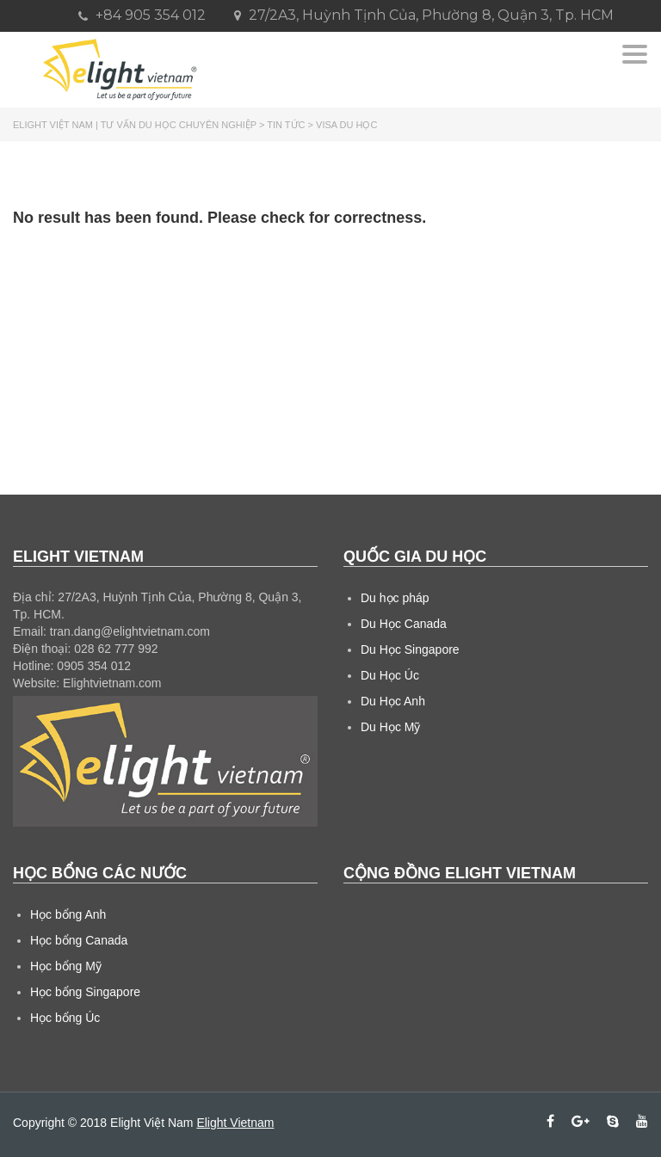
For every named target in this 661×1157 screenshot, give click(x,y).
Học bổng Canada (78, 940)
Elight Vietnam (235, 1122)
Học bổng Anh (68, 914)
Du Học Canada (404, 624)
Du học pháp (395, 598)
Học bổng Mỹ (66, 966)
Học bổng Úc (65, 1018)
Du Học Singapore (410, 649)
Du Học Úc (390, 675)
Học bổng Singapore (85, 992)
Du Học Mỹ (390, 727)
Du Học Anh (393, 701)
